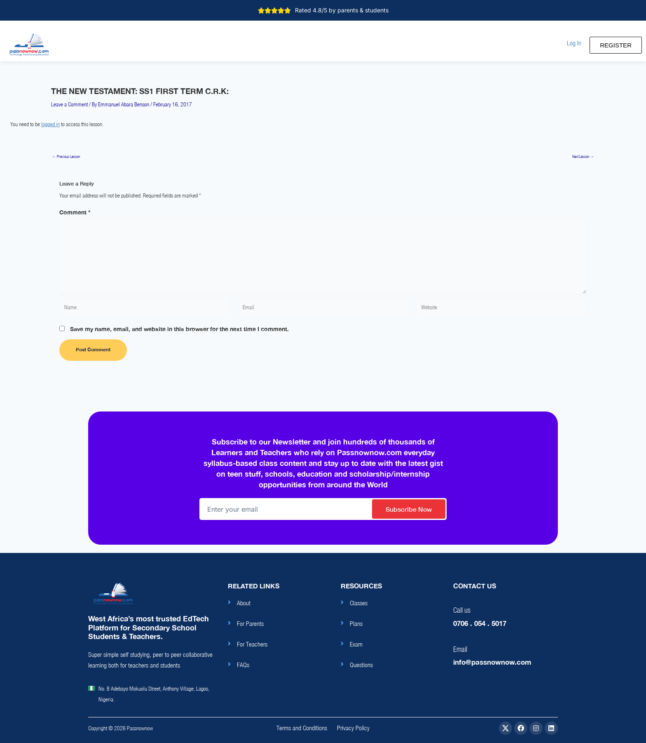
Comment (75, 212)
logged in (50, 124)
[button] (574, 43)
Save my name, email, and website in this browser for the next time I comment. (179, 328)
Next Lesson (583, 157)
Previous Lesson (66, 157)
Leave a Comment (69, 104)
